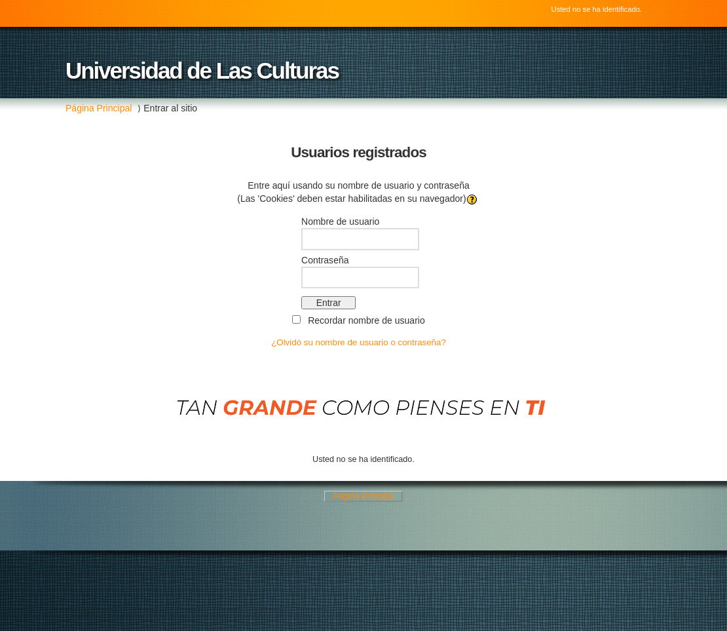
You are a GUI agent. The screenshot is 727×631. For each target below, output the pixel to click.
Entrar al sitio (170, 108)
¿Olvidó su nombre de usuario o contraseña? (358, 342)
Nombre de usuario (340, 221)
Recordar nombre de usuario (366, 320)
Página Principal (98, 108)
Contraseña (325, 260)
